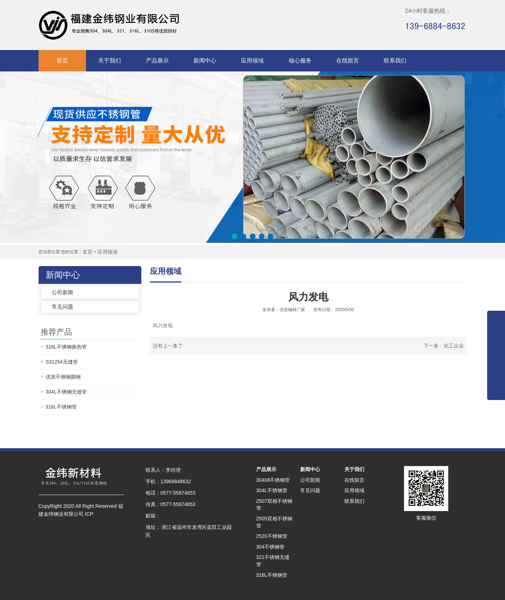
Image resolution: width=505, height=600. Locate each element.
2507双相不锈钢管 (274, 504)
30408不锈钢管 (273, 480)
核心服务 (300, 61)
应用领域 (252, 61)
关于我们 (109, 61)
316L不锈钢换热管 (66, 347)
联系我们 (395, 61)
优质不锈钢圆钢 (63, 377)
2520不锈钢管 (271, 536)
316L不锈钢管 (61, 407)
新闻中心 (204, 61)
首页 (62, 61)
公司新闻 (62, 292)
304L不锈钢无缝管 (66, 392)
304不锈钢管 (270, 547)
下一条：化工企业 (444, 346)
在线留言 (347, 61)
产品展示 (157, 61)
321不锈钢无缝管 (272, 560)
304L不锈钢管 (271, 490)
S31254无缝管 (62, 362)
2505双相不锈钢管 (274, 522)
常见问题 (62, 307)
